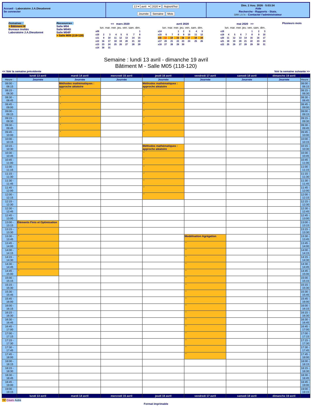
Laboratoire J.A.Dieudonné (26, 32)
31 (109, 47)
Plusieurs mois (292, 23)
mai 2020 (242, 23)
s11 (97, 38)
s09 (97, 31)
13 (126, 38)
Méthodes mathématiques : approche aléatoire (76, 85)
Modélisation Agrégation (200, 236)
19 (120, 41)
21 (133, 41)
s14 (97, 47)
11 (115, 38)
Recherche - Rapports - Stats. (258, 11)
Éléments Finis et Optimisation (37, 222)
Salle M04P (63, 32)
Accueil (8, 8)
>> (252, 23)
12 (120, 38)
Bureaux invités (19, 29)
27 (126, 44)
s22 (222, 44)
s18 (160, 44)
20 (126, 41)
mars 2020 (122, 23)
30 (103, 47)
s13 (97, 44)
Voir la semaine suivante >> (292, 71)
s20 (222, 38)
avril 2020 (182, 23)
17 (109, 41)
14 (133, 38)
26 (120, 44)
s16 (160, 38)
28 (133, 44)
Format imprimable (156, 403)
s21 (222, 41)
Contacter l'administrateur (265, 14)
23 (103, 44)
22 (139, 41)
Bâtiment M (18, 26)
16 (103, 41)
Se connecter (12, 11)
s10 (97, 34)
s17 (160, 41)
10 (109, 38)
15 (139, 38)
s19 (222, 34)
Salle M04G (63, 29)
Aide (258, 8)
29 (139, 44)
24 (109, 44)
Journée (37, 79)
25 (115, 44)
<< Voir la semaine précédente (21, 71)
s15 (160, 34)
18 (115, 41)
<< (112, 23)
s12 (97, 41)
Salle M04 (62, 26)
